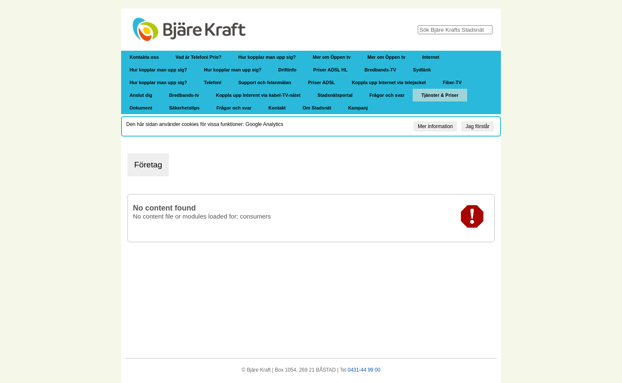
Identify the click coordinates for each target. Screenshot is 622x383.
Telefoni (212, 82)
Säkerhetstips (184, 107)
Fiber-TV (452, 82)
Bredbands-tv (184, 95)
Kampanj (358, 107)
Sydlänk (422, 69)
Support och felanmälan (264, 82)
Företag (148, 164)
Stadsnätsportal (334, 95)
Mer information (435, 126)
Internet (430, 57)
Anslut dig (141, 95)
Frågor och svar (386, 95)
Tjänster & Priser (439, 95)
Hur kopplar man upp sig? (267, 57)
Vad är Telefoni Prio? (199, 57)
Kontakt (277, 107)
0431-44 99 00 (364, 370)
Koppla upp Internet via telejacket (389, 82)
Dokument (141, 107)
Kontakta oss (144, 57)
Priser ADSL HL (330, 69)
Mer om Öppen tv (332, 57)
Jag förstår (477, 126)
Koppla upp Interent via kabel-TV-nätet (258, 95)
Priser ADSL (321, 82)
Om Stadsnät (317, 107)
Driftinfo (288, 69)
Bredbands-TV (380, 69)
